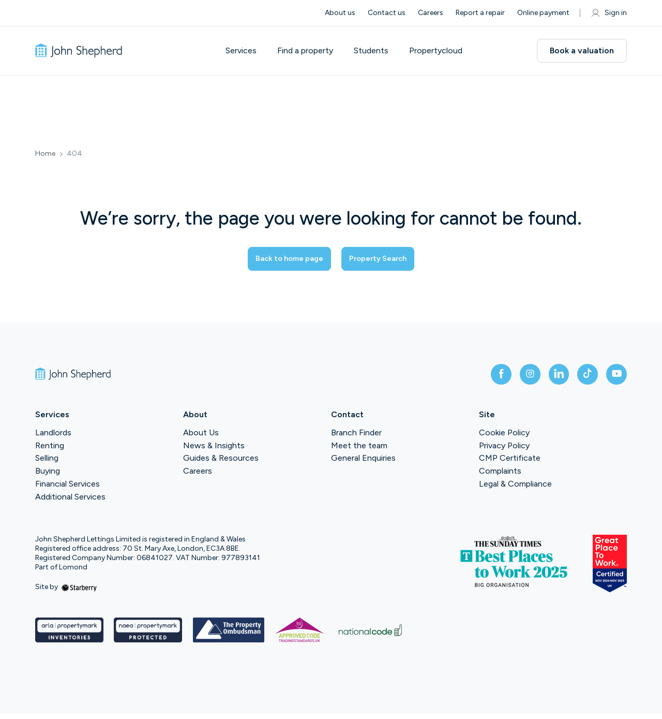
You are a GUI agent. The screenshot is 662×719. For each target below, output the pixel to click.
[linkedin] (548, 377)
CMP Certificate (509, 463)
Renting (49, 451)
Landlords (53, 438)
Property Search (388, 259)
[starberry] (79, 592)
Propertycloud (444, 51)
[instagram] (515, 377)
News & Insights (214, 451)
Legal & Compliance (515, 489)
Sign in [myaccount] (608, 13)
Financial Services (67, 489)
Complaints (500, 476)
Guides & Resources (221, 463)
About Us (201, 438)
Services (249, 51)
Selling (46, 463)
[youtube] (614, 377)
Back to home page (280, 259)
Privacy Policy (504, 451)
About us (340, 12)
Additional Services (70, 502)
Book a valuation (582, 50)
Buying (47, 476)
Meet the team (359, 451)
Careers (430, 12)
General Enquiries (363, 463)
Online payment (543, 12)
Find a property (313, 51)
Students (379, 51)
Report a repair (480, 12)
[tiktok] (581, 377)
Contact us (386, 12)
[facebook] (482, 377)
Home (45, 153)
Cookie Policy (504, 438)
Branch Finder (356, 438)
